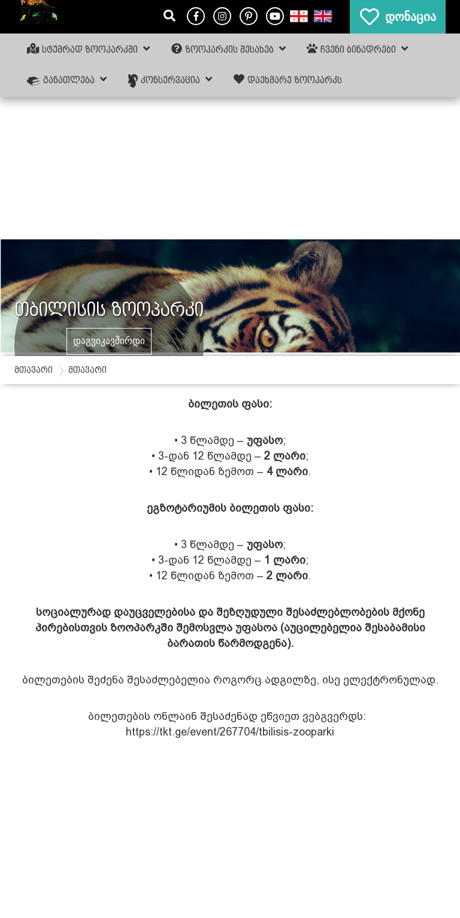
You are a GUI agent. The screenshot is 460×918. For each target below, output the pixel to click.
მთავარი (33, 370)
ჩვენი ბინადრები (357, 49)
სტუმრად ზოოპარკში (88, 49)
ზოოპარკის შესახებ (228, 49)
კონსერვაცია (170, 80)
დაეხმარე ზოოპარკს (288, 80)
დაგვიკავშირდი (109, 340)
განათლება (67, 80)
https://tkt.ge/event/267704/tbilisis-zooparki (230, 731)
